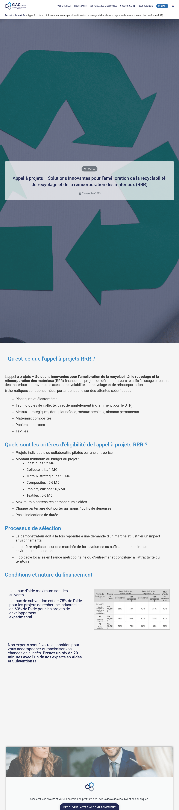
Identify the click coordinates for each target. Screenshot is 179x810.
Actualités (89, 169)
